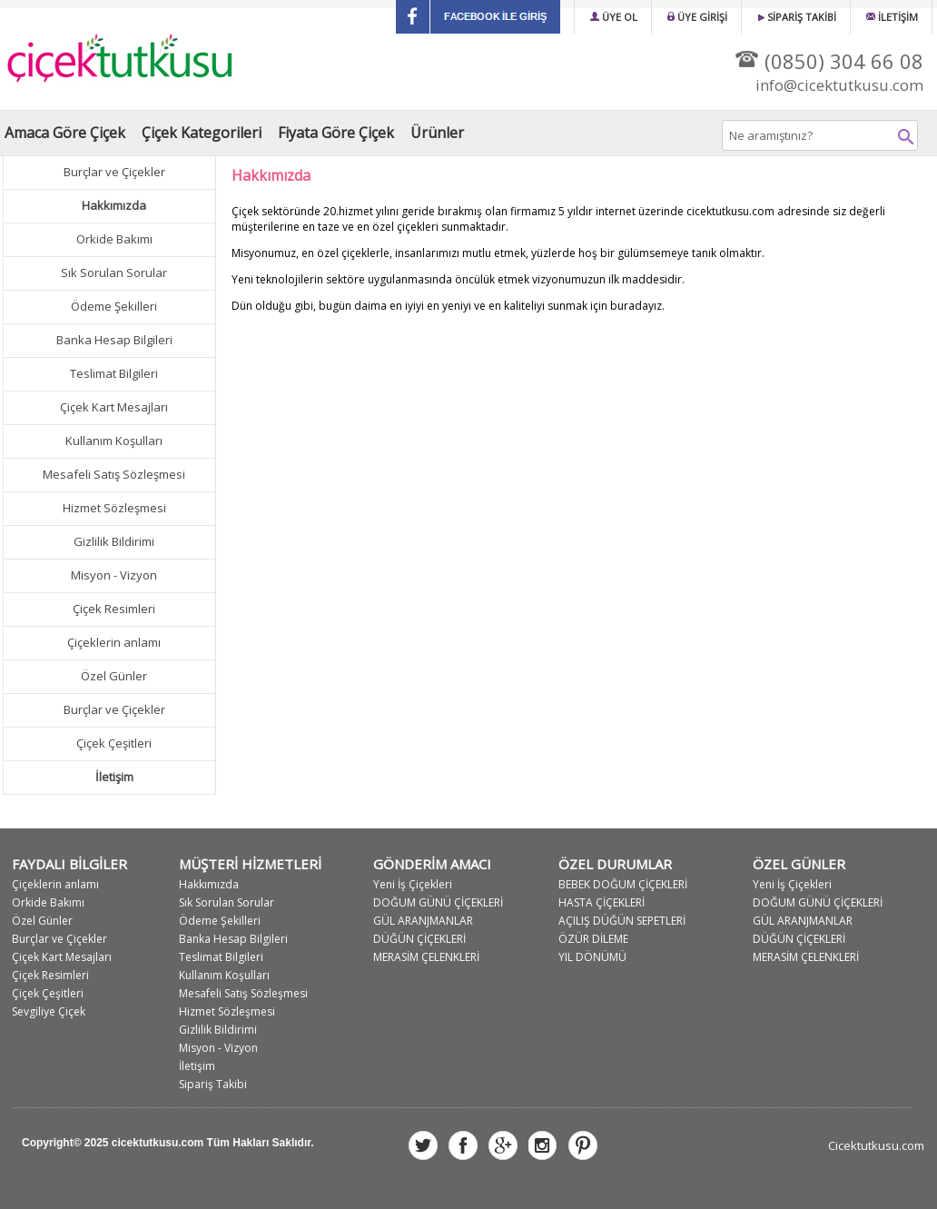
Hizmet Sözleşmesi (114, 508)
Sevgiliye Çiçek (48, 1011)
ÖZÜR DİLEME (593, 938)
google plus (503, 1145)
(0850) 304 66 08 (829, 60)
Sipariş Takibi (213, 1084)
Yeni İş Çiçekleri (412, 884)
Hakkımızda (209, 884)
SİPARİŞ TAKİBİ (796, 17)
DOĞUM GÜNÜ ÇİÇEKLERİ (438, 902)
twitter (423, 1145)
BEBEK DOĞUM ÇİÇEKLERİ (622, 884)
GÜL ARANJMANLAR (423, 920)
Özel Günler (114, 676)
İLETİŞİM (892, 17)
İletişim (197, 1066)
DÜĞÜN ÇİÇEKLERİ (419, 938)
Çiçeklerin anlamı (114, 642)
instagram (542, 1145)
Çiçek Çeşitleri (114, 743)
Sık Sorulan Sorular (114, 272)
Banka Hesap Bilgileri (114, 340)
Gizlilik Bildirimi (114, 541)
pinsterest (582, 1145)
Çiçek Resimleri (114, 608)
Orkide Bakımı (114, 239)
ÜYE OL (613, 17)
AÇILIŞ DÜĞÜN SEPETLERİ (621, 920)
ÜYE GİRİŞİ (697, 17)
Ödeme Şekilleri (114, 306)
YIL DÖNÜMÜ (592, 957)
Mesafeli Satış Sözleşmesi (114, 474)
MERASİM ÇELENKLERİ (426, 957)
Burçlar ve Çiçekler (114, 172)
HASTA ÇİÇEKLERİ (601, 902)
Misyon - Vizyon (114, 575)
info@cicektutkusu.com (839, 84)
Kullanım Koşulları (114, 440)
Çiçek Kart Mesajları (114, 407)
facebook (463, 1145)
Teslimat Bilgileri (114, 373)
